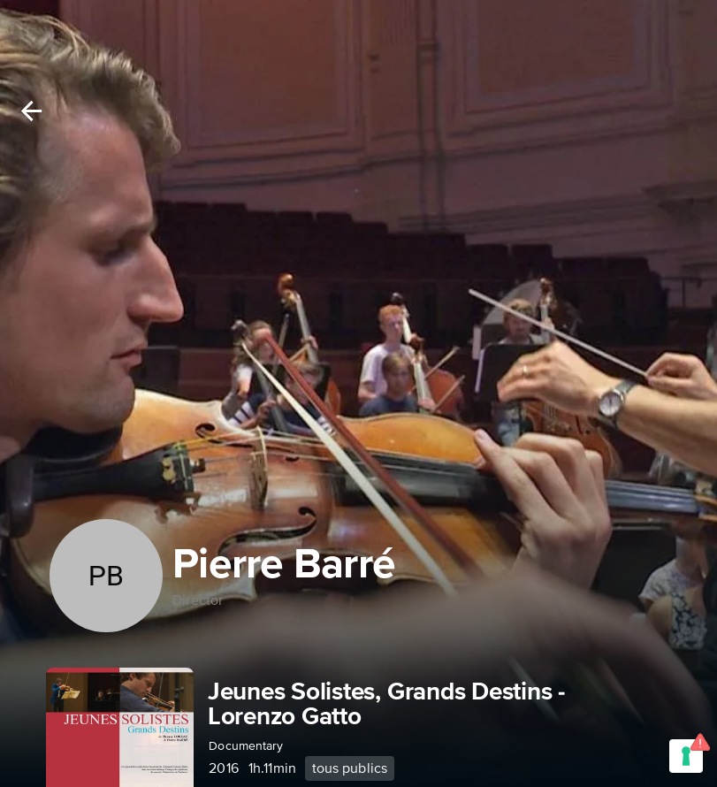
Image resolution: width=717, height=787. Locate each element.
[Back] (31, 111)
